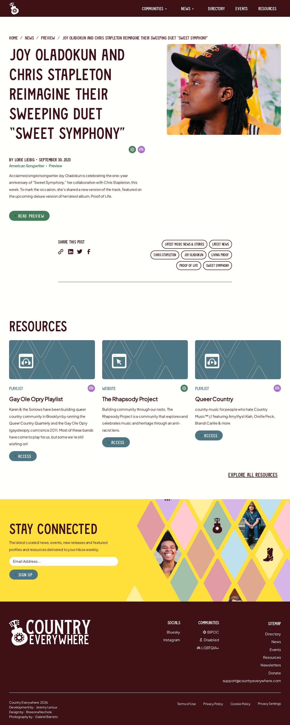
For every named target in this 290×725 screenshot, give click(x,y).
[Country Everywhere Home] (14, 8)
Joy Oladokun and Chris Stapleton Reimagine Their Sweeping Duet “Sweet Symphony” (135, 37)
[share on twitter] (79, 251)
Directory (216, 8)
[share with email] (60, 251)
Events (241, 8)
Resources (267, 8)
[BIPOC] (132, 149)
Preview (48, 37)
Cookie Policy (240, 704)
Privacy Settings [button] (269, 703)
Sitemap (274, 623)
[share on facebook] (88, 251)
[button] (154, 8)
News (29, 37)
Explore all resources (253, 474)
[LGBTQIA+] (141, 149)
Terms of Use (186, 704)
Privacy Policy (213, 704)
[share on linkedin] (70, 251)
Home (13, 37)
